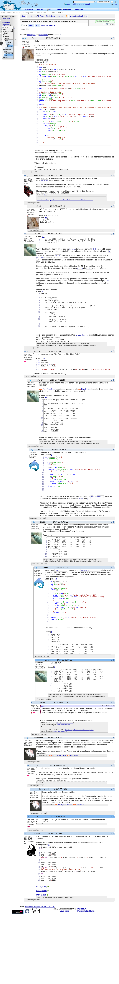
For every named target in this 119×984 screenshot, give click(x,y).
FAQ (65, 9)
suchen (60, 16)
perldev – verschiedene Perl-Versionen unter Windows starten (71, 216)
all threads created (40, 977)
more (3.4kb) (41, 961)
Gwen (45, 211)
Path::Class (72, 819)
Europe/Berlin (6, 18)
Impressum (82, 979)
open (33, 35)
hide (29, 35)
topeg (43, 769)
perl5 (31, 25)
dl (46, 62)
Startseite (29, 9)
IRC (70, 9)
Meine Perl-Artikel (43, 216)
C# (37, 25)
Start (3, 13)
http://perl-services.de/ (60, 795)
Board (9, 13)
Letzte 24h (32, 16)
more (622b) (41, 965)
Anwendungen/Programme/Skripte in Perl (29, 13)
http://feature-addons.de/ (64, 786)
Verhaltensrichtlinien (78, 16)
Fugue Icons (64, 981)
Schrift (114, 4)
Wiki (59, 9)
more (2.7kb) (41, 957)
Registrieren (6, 25)
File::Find (83, 417)
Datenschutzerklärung (86, 981)
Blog (50, 9)
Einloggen (6, 22)
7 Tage (41, 16)
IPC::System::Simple (57, 819)
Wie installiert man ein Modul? (78, 4)
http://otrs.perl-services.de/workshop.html (79, 793)
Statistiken (50, 16)
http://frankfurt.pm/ (63, 788)
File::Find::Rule (47, 417)
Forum (40, 9)
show (45, 35)
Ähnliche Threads (47, 25)
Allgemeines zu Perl (55, 13)
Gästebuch (80, 9)
